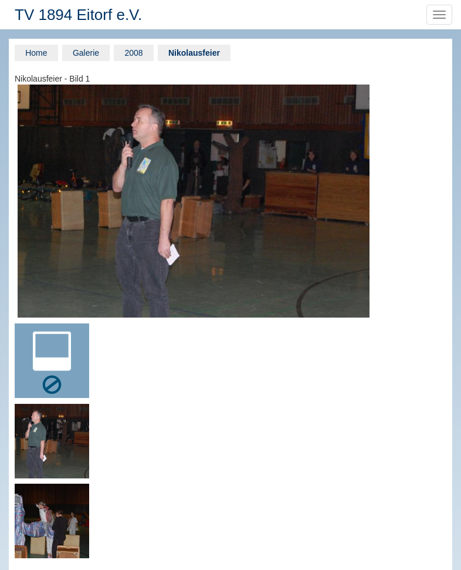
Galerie (86, 53)
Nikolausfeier (194, 53)
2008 (133, 53)
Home (36, 53)
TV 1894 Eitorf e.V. (78, 14)
